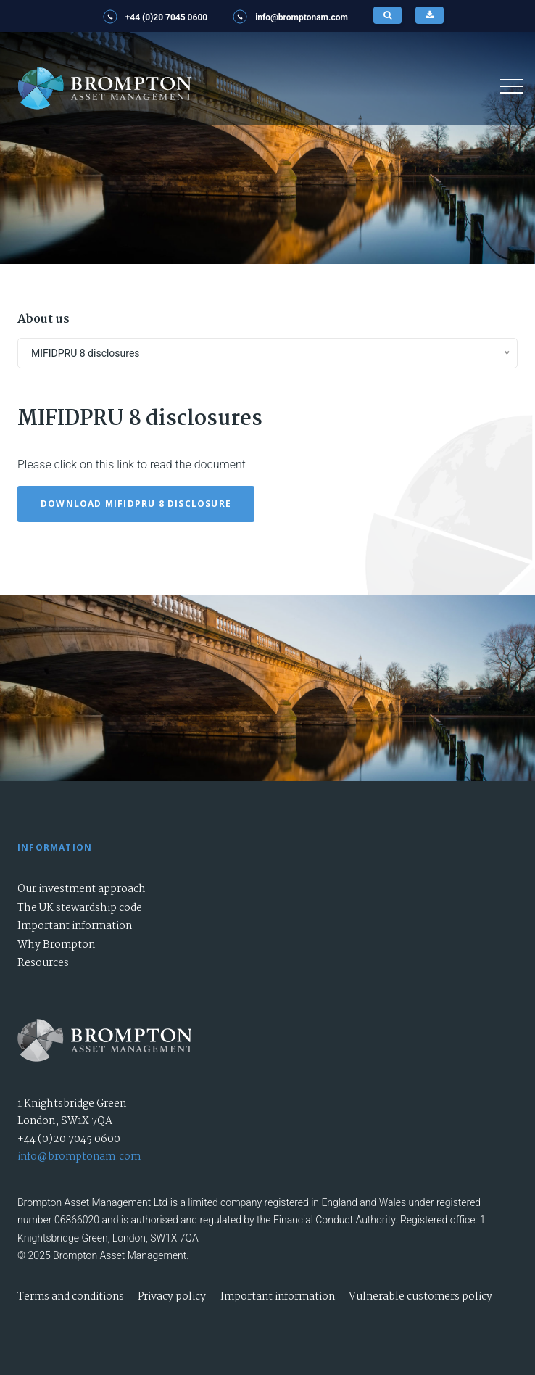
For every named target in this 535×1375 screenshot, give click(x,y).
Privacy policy (172, 1296)
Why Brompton (56, 945)
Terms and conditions (70, 1296)
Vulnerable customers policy (420, 1296)
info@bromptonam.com (79, 1156)
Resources (43, 963)
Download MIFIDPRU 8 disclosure (136, 503)
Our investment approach (81, 889)
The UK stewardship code (79, 908)
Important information (74, 926)
